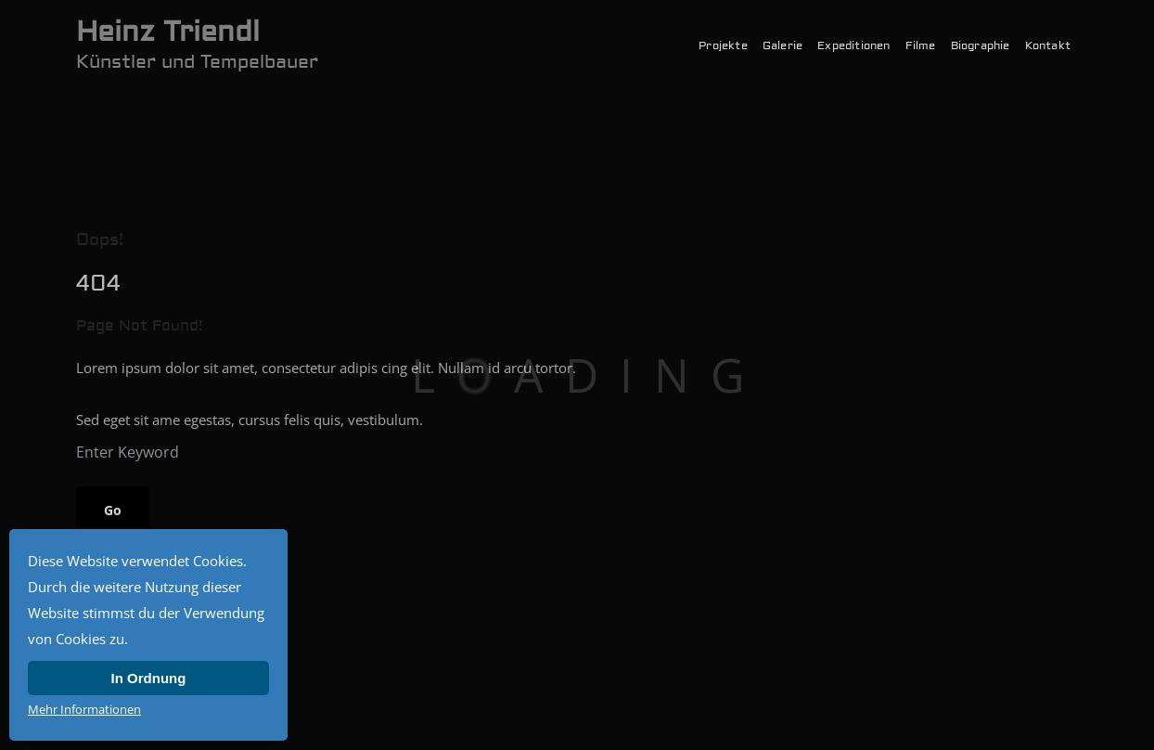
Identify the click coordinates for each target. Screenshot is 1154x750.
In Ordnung (148, 678)
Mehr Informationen (84, 709)
